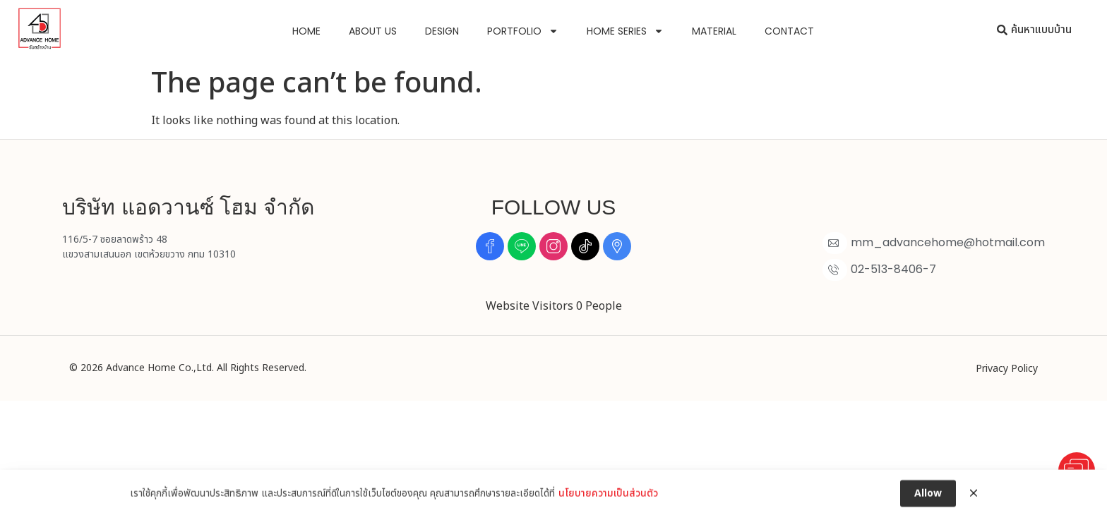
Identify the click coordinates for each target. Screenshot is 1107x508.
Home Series (625, 31)
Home (306, 31)
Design (442, 31)
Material (714, 31)
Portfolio (522, 31)
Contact (789, 31)
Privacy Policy (1007, 368)
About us (373, 31)
